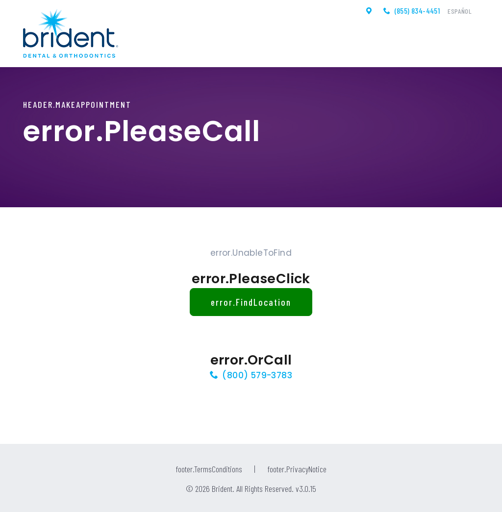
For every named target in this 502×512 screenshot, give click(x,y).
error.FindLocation (251, 302)
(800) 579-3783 (257, 375)
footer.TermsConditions (209, 468)
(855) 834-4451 (417, 10)
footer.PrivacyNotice (296, 468)
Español (460, 11)
